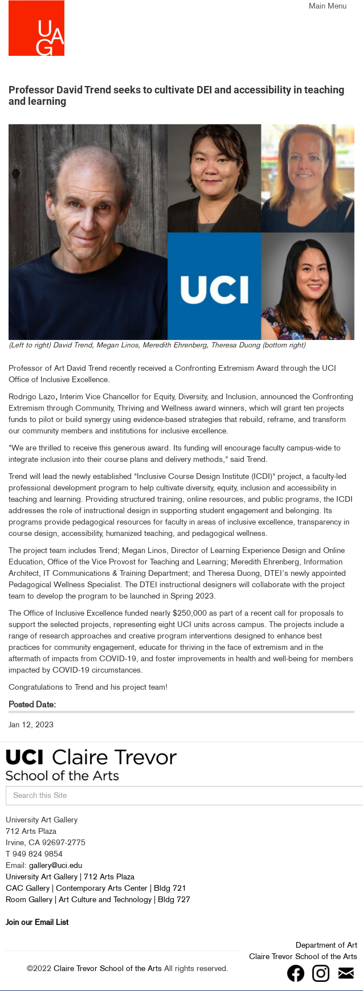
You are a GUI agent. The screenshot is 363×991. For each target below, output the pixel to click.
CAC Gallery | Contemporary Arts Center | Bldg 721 (96, 888)
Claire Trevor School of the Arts (108, 968)
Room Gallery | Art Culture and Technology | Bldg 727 (98, 899)
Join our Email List (37, 922)
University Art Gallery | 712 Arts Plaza (70, 876)
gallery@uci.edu (55, 865)
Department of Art (326, 945)
